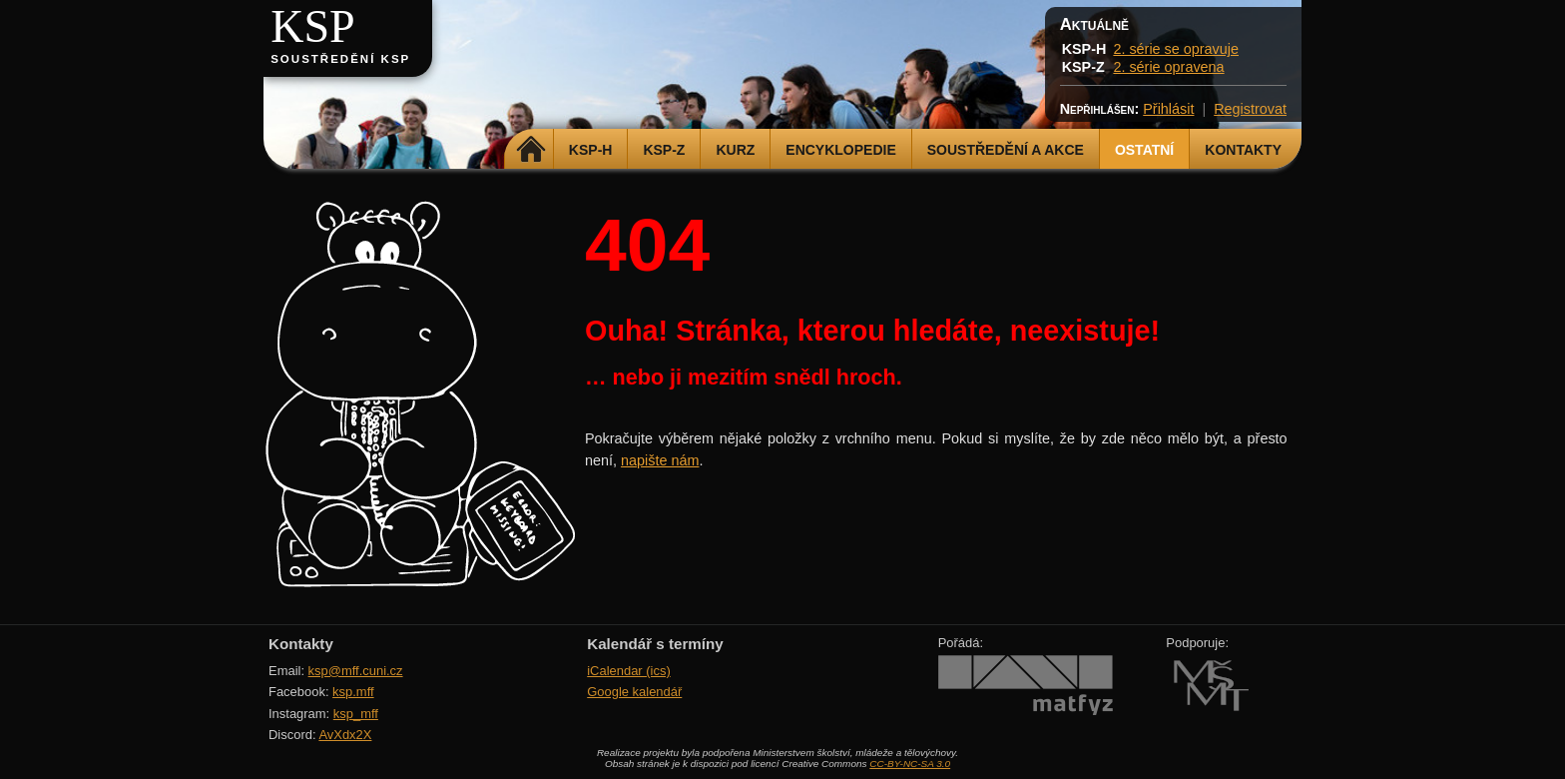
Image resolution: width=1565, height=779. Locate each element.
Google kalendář (634, 691)
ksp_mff (355, 713)
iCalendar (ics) (629, 670)
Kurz (735, 150)
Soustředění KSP (340, 59)
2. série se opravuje (1176, 49)
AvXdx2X (344, 734)
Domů (531, 150)
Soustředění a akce (1005, 150)
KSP (312, 26)
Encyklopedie (840, 150)
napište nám (660, 460)
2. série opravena (1168, 67)
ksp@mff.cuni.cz (355, 670)
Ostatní (1144, 150)
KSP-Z (664, 150)
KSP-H (591, 150)
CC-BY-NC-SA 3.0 (909, 763)
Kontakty (1243, 150)
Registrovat (1250, 109)
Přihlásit (1168, 109)
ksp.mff (353, 691)
